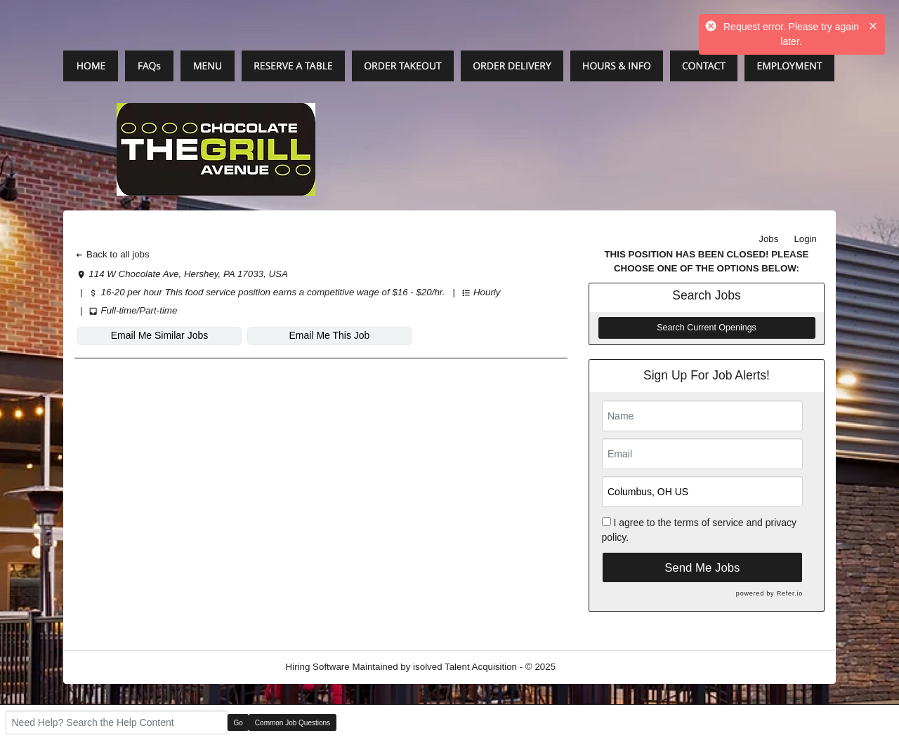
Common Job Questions (292, 723)
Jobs (768, 239)
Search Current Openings (706, 327)
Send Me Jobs (702, 567)
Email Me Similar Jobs (159, 335)
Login (805, 239)
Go (238, 723)
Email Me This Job (329, 335)
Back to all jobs (112, 254)
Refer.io (790, 593)
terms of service (709, 522)
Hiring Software (318, 666)
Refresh (597, 666)
